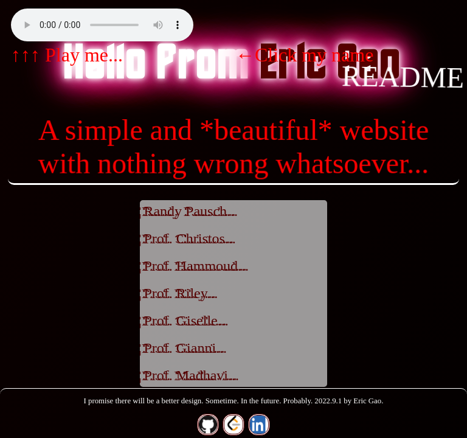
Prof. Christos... (189, 238)
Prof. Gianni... (185, 348)
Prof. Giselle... (186, 320)
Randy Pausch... (191, 211)
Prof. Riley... (181, 293)
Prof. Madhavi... (191, 375)
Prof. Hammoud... (196, 266)
